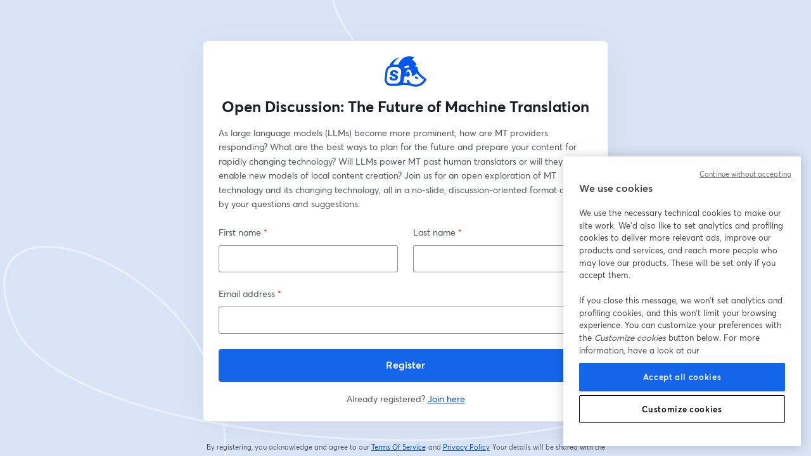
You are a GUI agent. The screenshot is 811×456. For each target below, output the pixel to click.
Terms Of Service (398, 447)
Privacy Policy (466, 447)
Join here (446, 399)
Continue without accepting (745, 174)
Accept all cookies (682, 377)
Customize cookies (682, 409)
